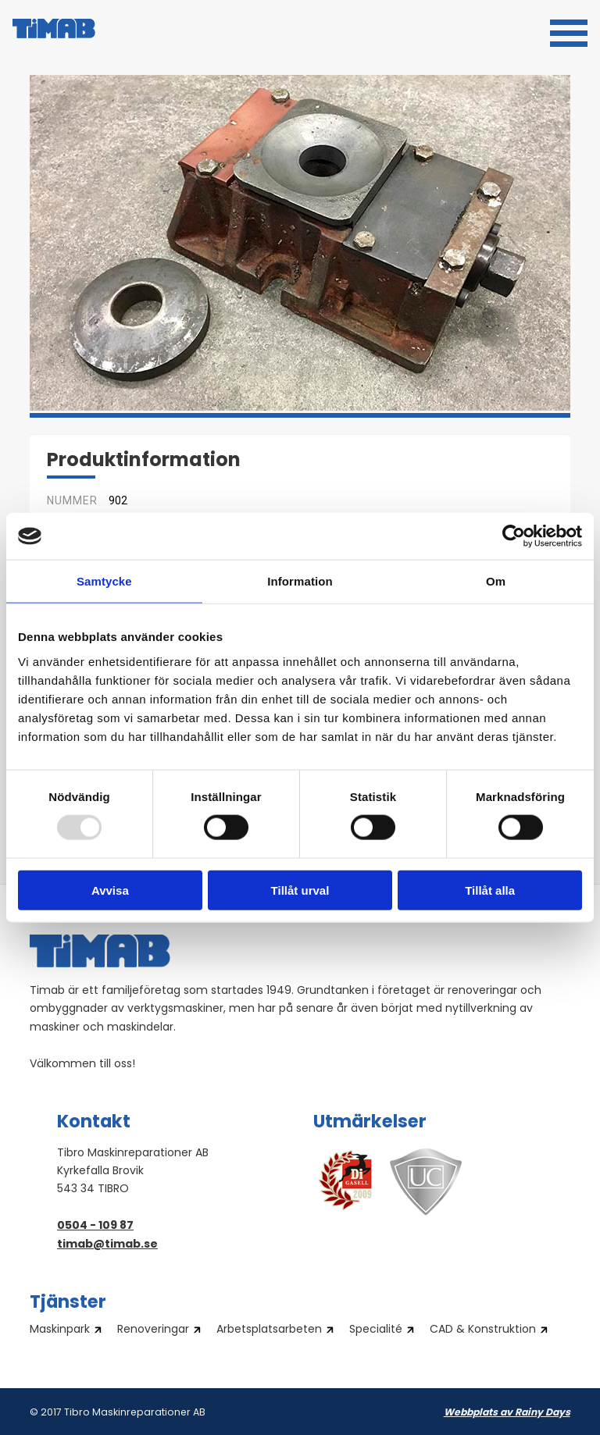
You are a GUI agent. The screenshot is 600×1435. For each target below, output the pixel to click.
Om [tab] (495, 581)
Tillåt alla (490, 889)
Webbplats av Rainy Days (507, 1413)
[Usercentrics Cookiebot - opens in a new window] (513, 536)
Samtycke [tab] (104, 581)
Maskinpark (60, 1330)
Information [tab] (300, 581)
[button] (569, 31)
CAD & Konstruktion (483, 1330)
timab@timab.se (107, 1245)
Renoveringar (153, 1330)
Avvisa (110, 889)
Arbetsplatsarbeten (269, 1330)
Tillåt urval (300, 889)
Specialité (375, 1330)
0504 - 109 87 (95, 1226)
